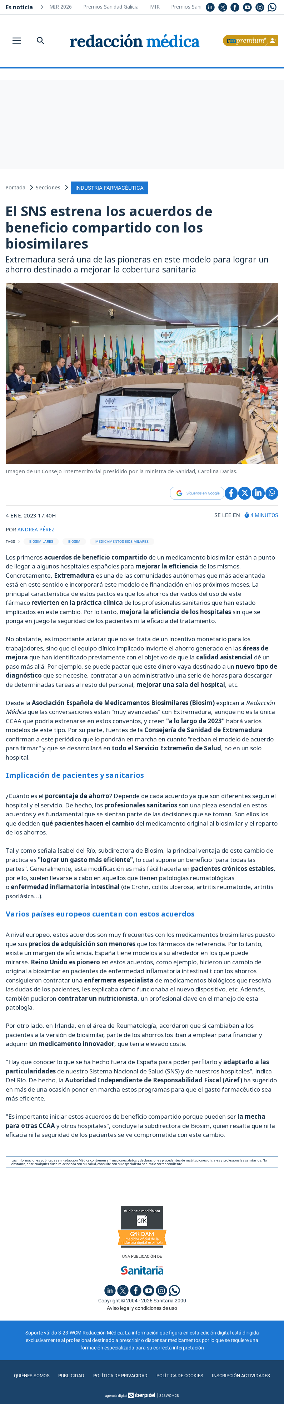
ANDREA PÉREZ (37, 528)
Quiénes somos (28, 1375)
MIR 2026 (60, 6)
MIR (155, 6)
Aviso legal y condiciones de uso (142, 1307)
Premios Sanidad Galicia (111, 6)
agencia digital (116, 1395)
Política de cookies (180, 1375)
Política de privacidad (119, 1375)
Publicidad (69, 1375)
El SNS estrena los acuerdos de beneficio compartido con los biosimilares (109, 226)
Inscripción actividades (243, 1375)
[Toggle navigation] (17, 40)
